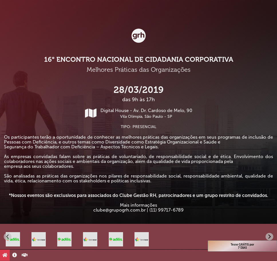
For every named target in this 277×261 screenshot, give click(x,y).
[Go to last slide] (7, 236)
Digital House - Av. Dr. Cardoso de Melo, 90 (138, 113)
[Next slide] (269, 236)
